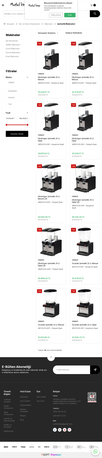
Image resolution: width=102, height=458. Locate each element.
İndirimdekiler (25, 405)
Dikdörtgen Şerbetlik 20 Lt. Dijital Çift (83, 201)
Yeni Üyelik (41, 397)
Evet (70, 15)
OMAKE (10, 82)
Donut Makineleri (13, 49)
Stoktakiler (11, 91)
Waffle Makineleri (13, 45)
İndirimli (10, 97)
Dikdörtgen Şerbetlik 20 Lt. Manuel (49, 78)
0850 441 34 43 (59, 411)
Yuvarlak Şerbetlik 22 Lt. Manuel (85, 263)
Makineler (49, 24)
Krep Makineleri (12, 56)
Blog (22, 420)
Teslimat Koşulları (7, 401)
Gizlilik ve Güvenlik (8, 426)
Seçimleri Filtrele (17, 134)
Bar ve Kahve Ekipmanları (29, 24)
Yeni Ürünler (25, 401)
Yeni (9, 104)
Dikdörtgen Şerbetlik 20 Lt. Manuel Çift (49, 197)
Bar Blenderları (12, 41)
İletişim (23, 416)
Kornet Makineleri (13, 52)
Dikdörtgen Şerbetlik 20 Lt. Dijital (49, 139)
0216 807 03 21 (59, 416)
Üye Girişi (40, 401)
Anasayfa (9, 24)
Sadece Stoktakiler (72, 33)
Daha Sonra (55, 15)
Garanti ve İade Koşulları (9, 419)
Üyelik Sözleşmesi (8, 407)
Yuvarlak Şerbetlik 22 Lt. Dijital (84, 325)
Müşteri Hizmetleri (24, 410)
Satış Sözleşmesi (8, 413)
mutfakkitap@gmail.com (62, 424)
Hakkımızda (8, 431)
